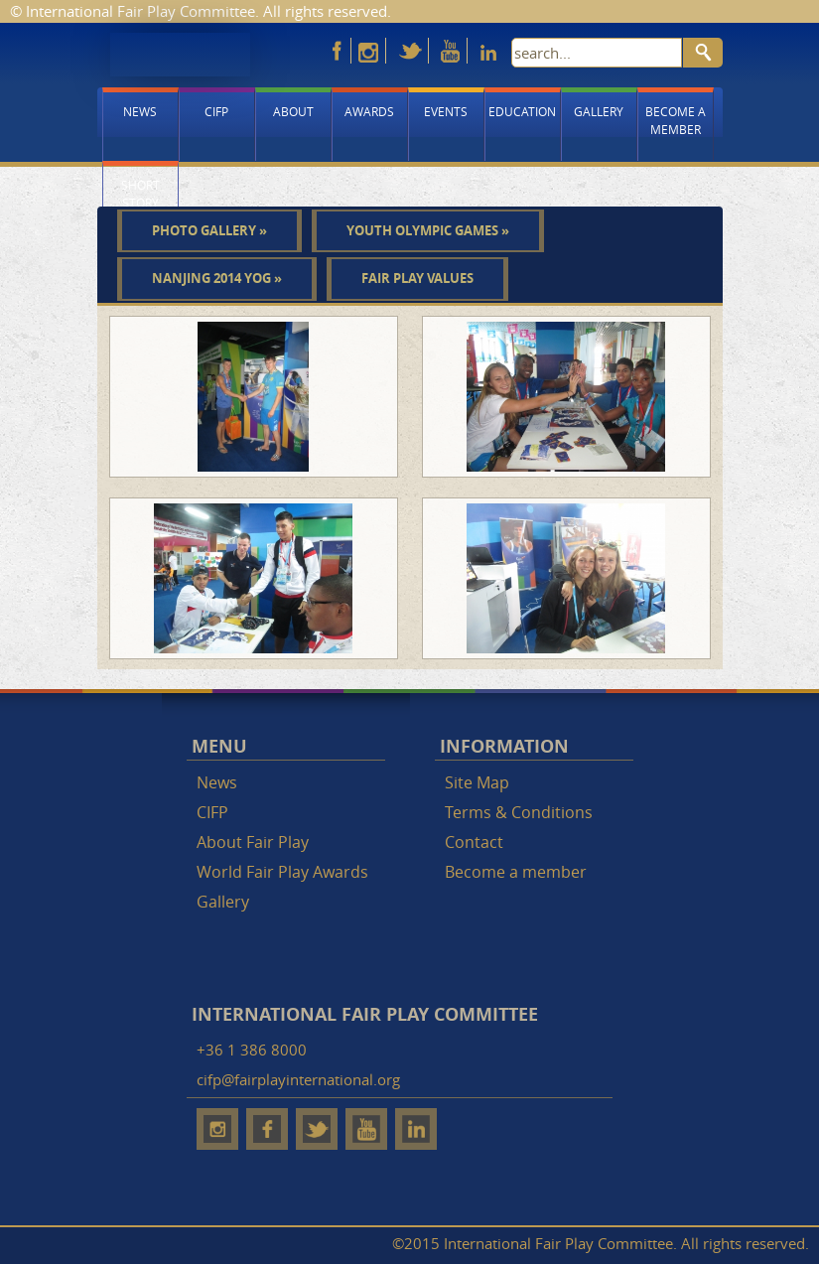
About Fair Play (253, 842)
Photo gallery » (209, 230)
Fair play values (417, 278)
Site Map (477, 782)
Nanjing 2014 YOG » (217, 278)
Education (522, 111)
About (293, 111)
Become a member (675, 120)
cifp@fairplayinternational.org (298, 1079)
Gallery (598, 111)
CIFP (216, 111)
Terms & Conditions (519, 812)
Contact (474, 842)
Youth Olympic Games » (427, 230)
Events (446, 111)
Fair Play (180, 54)
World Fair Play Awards (282, 872)
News (140, 111)
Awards (369, 111)
